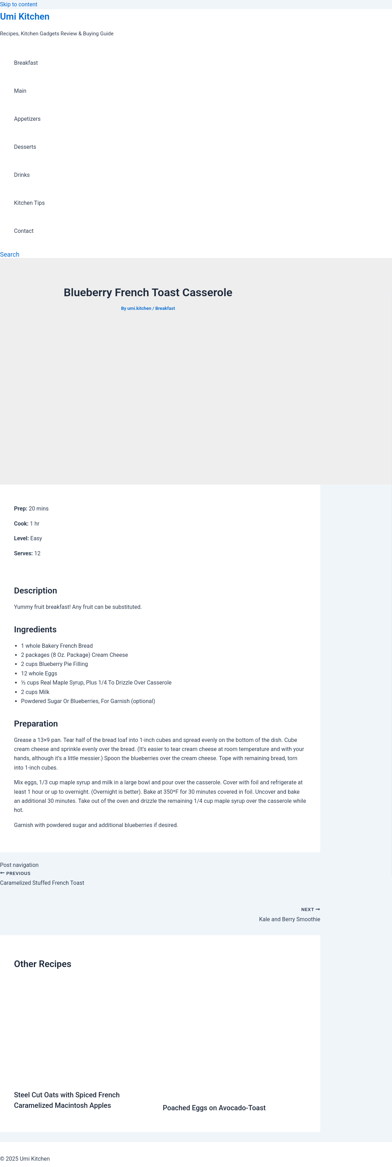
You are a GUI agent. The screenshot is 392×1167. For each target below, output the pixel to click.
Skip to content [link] (18, 4)
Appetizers (27, 119)
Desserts (25, 147)
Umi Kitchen (24, 16)
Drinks (22, 175)
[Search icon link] (9, 254)
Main (20, 91)
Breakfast (26, 63)
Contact (24, 231)
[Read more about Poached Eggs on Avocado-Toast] (234, 1091)
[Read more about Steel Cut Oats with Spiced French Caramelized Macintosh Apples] (84, 1078)
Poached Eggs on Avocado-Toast (214, 1108)
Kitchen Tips (29, 203)
